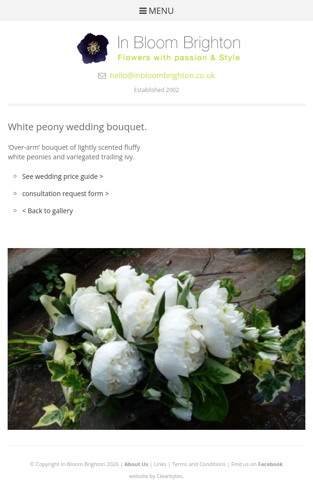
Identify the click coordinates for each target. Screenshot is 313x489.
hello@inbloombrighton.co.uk (162, 75)
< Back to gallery (47, 210)
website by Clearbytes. (156, 475)
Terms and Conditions (199, 464)
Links (160, 464)
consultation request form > (65, 193)
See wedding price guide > (62, 176)
